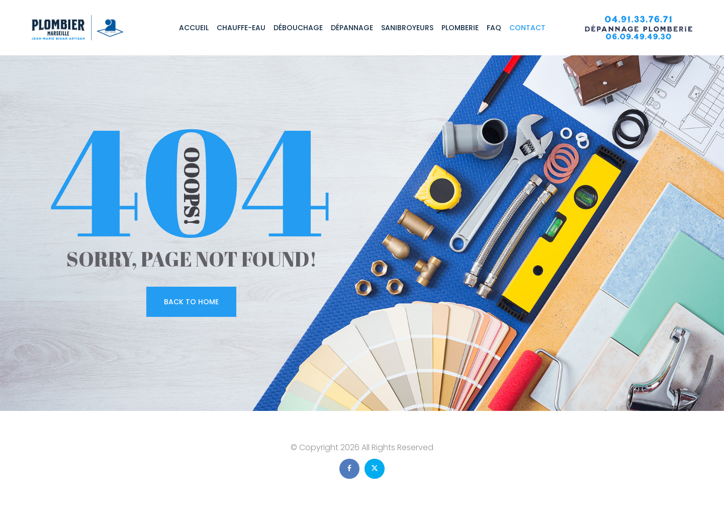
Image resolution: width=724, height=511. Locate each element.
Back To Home (191, 302)
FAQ (494, 28)
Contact (527, 28)
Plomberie (460, 28)
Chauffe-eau (241, 28)
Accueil (194, 28)
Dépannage (352, 28)
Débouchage (298, 28)
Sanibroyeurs (407, 28)
